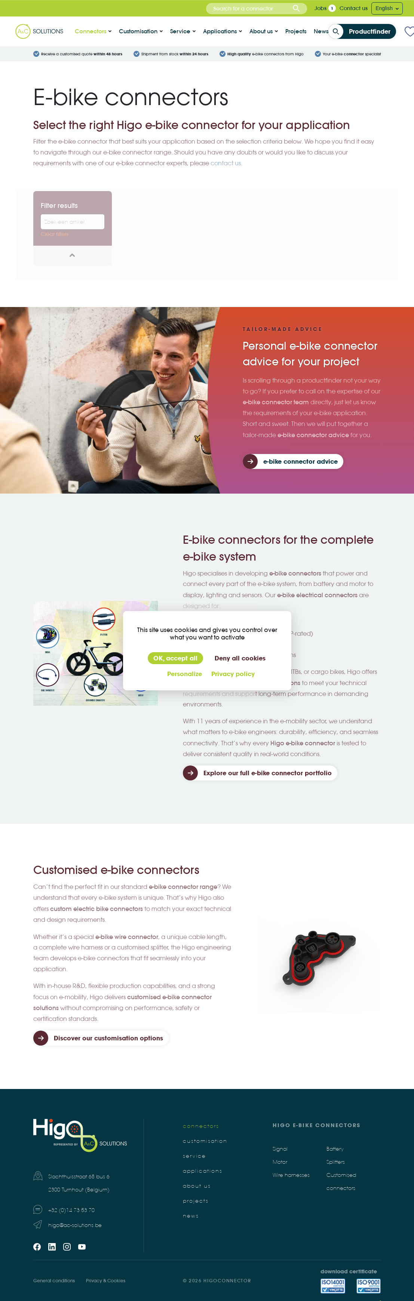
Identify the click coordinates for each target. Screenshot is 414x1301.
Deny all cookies (240, 658)
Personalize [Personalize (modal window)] (184, 674)
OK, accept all (175, 658)
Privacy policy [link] (233, 674)
